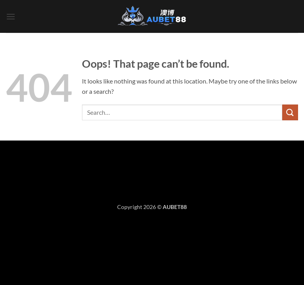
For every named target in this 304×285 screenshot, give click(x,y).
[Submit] (290, 112)
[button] (10, 16)
